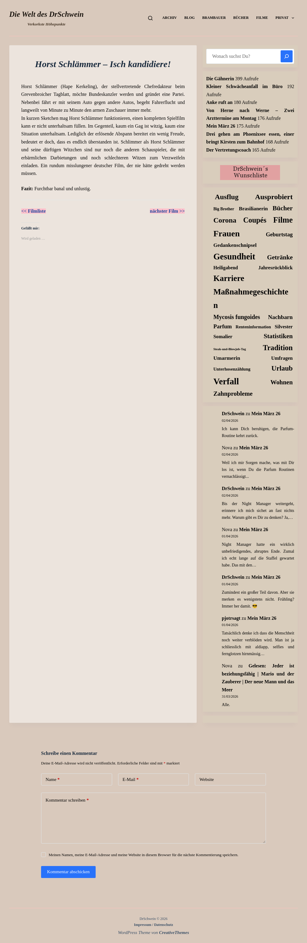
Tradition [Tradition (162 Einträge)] (278, 348)
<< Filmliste (33, 211)
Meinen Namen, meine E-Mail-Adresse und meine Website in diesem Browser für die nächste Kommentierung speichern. (143, 855)
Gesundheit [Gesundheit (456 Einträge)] (234, 256)
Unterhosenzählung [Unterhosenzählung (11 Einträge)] (232, 369)
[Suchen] (150, 18)
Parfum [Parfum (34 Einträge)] (222, 326)
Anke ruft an (219, 102)
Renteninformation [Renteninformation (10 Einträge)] (253, 326)
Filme (262, 18)
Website (206, 779)
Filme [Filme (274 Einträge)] (283, 219)
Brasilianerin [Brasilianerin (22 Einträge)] (253, 208)
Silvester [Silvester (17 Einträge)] (284, 327)
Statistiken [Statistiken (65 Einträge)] (278, 336)
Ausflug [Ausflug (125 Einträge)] (227, 197)
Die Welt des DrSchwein (46, 14)
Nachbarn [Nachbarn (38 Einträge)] (280, 317)
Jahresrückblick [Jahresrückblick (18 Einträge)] (275, 267)
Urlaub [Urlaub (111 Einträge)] (282, 368)
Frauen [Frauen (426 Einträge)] (226, 233)
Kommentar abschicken (68, 871)
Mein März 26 (220, 126)
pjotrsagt (231, 618)
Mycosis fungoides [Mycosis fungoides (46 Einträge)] (236, 317)
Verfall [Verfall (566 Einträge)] (226, 381)
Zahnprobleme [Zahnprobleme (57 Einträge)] (233, 393)
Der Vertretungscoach (228, 149)
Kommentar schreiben (67, 800)
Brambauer (214, 18)
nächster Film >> (167, 211)
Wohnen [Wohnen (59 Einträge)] (281, 382)
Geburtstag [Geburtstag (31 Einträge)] (279, 234)
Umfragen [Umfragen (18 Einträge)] (282, 358)
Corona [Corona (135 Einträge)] (225, 220)
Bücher (241, 18)
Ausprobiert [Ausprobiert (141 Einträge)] (274, 197)
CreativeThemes (174, 932)
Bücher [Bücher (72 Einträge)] (283, 208)
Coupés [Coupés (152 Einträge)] (254, 220)
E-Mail (131, 779)
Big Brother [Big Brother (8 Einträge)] (223, 209)
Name (53, 779)
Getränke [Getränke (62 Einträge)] (280, 257)
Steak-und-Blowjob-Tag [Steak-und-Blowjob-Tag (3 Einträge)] (229, 349)
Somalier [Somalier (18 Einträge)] (222, 336)
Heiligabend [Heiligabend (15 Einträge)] (225, 267)
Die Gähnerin (220, 78)
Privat (286, 18)
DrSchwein (233, 413)
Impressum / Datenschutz (153, 925)
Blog (189, 18)
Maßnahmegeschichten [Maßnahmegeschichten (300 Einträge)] (250, 298)
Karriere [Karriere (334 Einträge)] (228, 278)
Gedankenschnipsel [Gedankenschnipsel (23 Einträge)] (235, 245)
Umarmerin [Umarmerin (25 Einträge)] (226, 358)
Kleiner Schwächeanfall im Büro (244, 86)
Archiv (169, 18)
